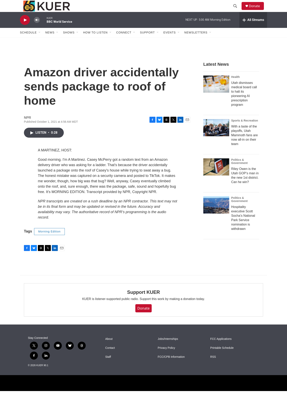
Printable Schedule (222, 356)
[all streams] (253, 29)
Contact (110, 356)
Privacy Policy (166, 356)
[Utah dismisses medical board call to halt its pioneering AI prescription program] (216, 93)
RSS (213, 365)
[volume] (36, 29)
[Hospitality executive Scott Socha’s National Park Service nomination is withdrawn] (216, 214)
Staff (108, 365)
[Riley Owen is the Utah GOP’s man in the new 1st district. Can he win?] (216, 175)
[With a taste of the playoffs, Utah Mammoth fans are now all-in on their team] (216, 136)
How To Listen (95, 41)
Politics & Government (239, 170)
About (109, 347)
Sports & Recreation (244, 129)
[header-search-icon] (237, 10)
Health (235, 85)
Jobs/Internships (168, 347)
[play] (25, 29)
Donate (257, 10)
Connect (123, 41)
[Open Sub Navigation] (39, 41)
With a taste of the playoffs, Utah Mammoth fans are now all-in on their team (244, 144)
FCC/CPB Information (171, 365)
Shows (69, 41)
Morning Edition (49, 240)
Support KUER (143, 301)
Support (147, 41)
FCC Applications (221, 347)
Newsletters (195, 41)
